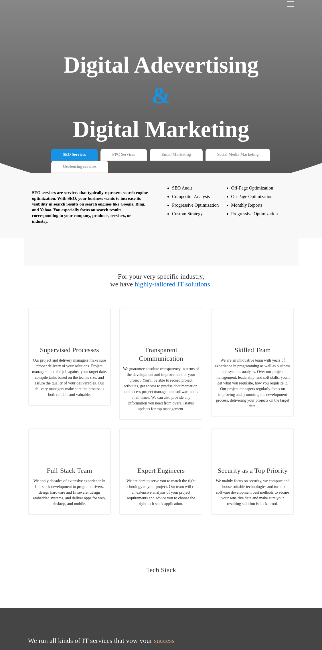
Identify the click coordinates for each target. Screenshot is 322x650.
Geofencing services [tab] (80, 166)
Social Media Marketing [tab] (238, 154)
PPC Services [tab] (123, 154)
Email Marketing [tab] (176, 154)
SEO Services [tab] (74, 154)
